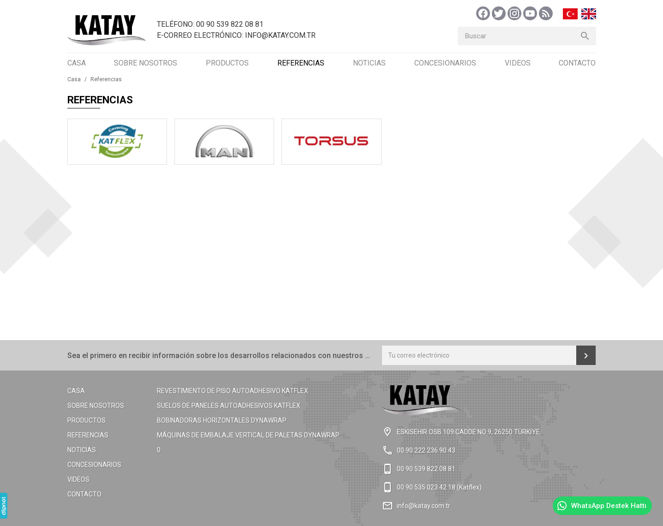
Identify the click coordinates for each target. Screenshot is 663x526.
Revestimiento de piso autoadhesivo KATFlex (232, 390)
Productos (227, 63)
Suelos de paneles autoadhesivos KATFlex (228, 405)
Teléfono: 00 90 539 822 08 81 (210, 24)
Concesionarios (445, 63)
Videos (518, 63)
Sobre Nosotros (145, 63)
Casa (76, 63)
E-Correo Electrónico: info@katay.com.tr (236, 35)
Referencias (300, 63)
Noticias (369, 63)
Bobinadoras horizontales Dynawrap (222, 420)
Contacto (577, 63)
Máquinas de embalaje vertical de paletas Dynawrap (248, 435)
